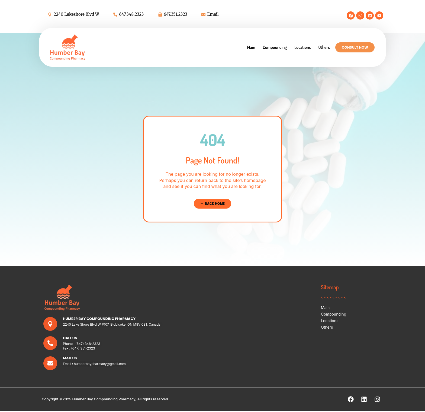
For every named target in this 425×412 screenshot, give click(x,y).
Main (251, 47)
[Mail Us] (50, 364)
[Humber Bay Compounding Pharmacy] (50, 324)
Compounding (275, 47)
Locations (302, 47)
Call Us (70, 338)
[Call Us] (50, 344)
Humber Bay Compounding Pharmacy (99, 319)
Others (324, 47)
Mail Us (70, 358)
